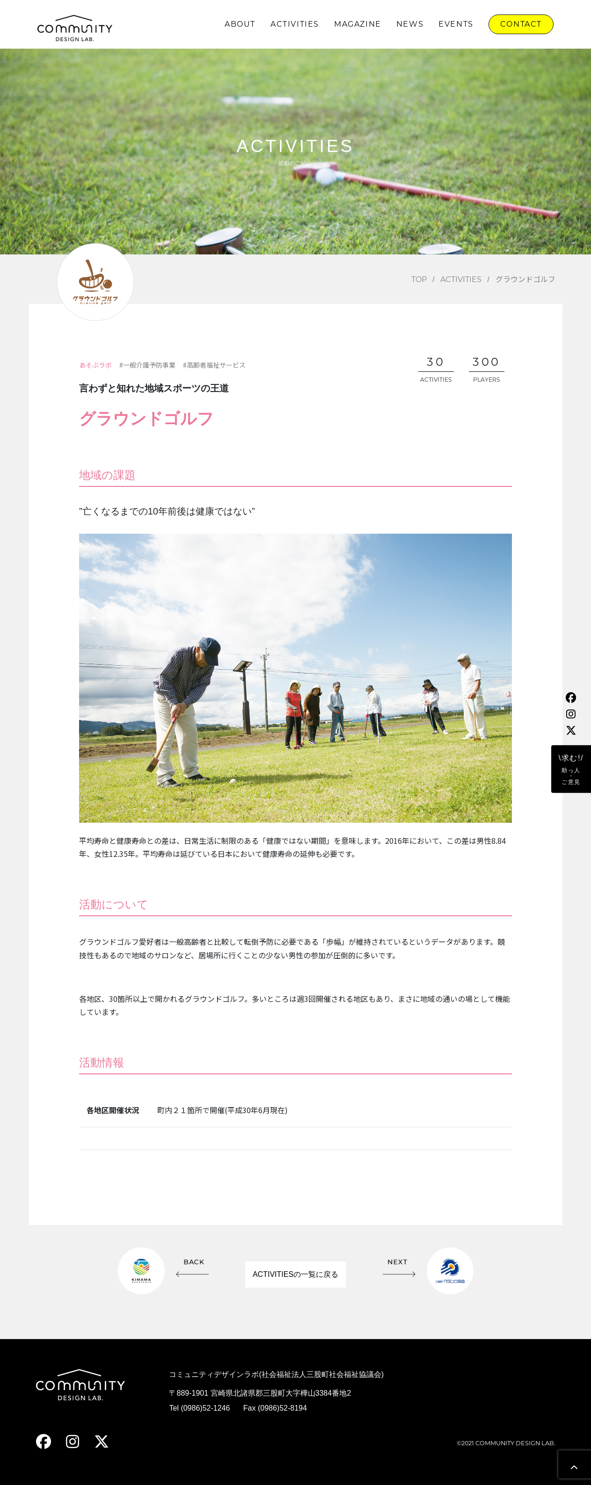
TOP (419, 279)
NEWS (409, 24)
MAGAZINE (357, 24)
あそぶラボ (95, 364)
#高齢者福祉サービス (214, 364)
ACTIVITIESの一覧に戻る (295, 1274)
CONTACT (521, 24)
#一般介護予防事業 (147, 364)
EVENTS (456, 24)
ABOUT (240, 24)
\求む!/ (571, 770)
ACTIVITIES (294, 24)
